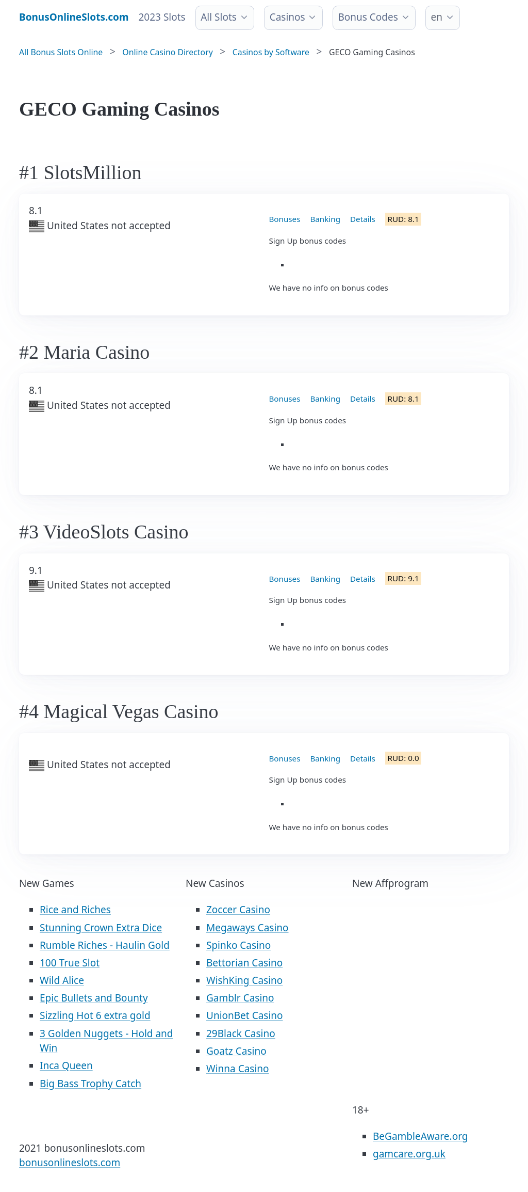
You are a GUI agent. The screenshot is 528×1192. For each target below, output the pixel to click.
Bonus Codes (368, 17)
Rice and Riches (75, 909)
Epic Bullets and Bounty (94, 998)
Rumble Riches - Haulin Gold (105, 945)
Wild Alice (62, 980)
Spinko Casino (238, 945)
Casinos (287, 17)
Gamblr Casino (240, 998)
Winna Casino (237, 1068)
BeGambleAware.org (420, 1136)
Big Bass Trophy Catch (90, 1083)
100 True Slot (70, 963)
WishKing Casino (244, 980)
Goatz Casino (236, 1051)
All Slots (219, 17)
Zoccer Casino (238, 909)
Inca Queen (66, 1065)
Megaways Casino (247, 927)
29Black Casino (240, 1033)
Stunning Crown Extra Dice (101, 927)
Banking (325, 219)
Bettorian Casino (244, 963)
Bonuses (285, 219)
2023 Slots (162, 17)
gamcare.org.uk (409, 1154)
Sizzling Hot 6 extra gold (95, 1015)
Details (362, 219)
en (436, 17)
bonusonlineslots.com (69, 1162)
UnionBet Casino (244, 1015)
